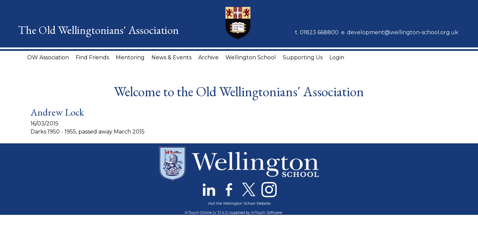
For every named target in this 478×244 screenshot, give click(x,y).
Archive (208, 57)
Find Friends (92, 57)
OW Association (48, 57)
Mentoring (130, 57)
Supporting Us (303, 57)
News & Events (171, 57)
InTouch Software (266, 212)
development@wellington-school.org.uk (402, 32)
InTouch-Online (198, 212)
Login (336, 57)
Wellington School (250, 57)
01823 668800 (319, 32)
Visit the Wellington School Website (239, 203)
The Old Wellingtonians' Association (98, 29)
